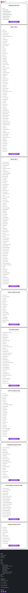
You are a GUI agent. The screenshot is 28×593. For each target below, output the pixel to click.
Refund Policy (3, 557)
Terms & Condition (3, 555)
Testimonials (2, 574)
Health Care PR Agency (6, 568)
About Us (2, 562)
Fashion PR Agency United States (7, 566)
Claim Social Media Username (7, 573)
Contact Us (2, 576)
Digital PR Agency (5, 567)
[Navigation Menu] (26, 1)
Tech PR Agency (5, 570)
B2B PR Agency (5, 569)
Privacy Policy (3, 556)
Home (1, 561)
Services (2, 563)
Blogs (1, 575)
